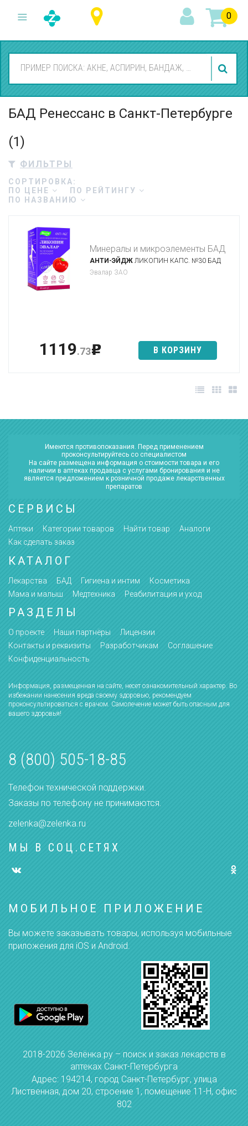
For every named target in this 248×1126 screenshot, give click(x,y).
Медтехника (94, 594)
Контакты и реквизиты (49, 645)
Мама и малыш (35, 594)
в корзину (177, 350)
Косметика (169, 580)
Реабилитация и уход (163, 594)
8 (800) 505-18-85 (67, 759)
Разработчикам (129, 645)
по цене (33, 190)
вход (189, 17)
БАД (63, 580)
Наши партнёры (82, 632)
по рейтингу (107, 190)
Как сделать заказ (41, 542)
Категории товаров (78, 528)
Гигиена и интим (110, 580)
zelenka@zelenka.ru (47, 823)
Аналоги (194, 528)
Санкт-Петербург (99, 17)
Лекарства (27, 580)
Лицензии (137, 632)
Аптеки (20, 528)
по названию (47, 199)
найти (224, 69)
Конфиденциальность (49, 658)
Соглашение (190, 645)
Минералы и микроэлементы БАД (157, 249)
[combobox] (108, 68)
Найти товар (146, 528)
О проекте (26, 632)
